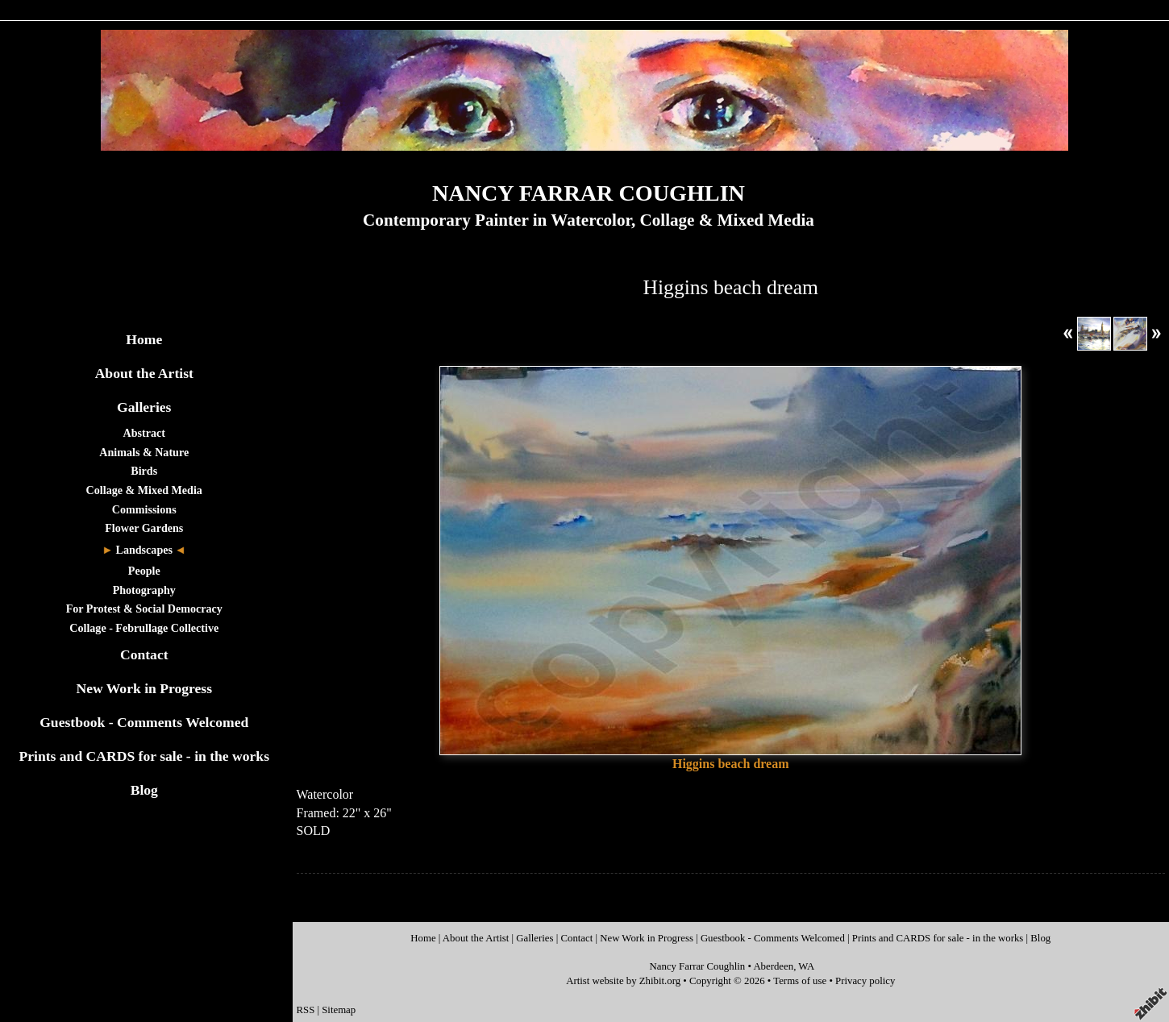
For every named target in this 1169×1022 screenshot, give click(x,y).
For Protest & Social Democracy (144, 608)
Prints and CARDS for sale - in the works (144, 756)
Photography (144, 590)
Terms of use (799, 981)
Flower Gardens (144, 527)
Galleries (144, 407)
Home (144, 339)
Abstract (144, 432)
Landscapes (144, 549)
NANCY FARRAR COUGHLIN (588, 193)
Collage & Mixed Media (144, 490)
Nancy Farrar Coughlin (697, 966)
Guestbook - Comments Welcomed (144, 722)
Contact (144, 654)
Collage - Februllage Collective (143, 627)
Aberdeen (773, 966)
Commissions (144, 509)
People (144, 570)
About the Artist (144, 373)
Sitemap (339, 1010)
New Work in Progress (144, 688)
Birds (144, 470)
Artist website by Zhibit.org (623, 981)
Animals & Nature (144, 452)
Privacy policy (865, 981)
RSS (306, 1010)
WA (806, 966)
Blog (144, 790)
